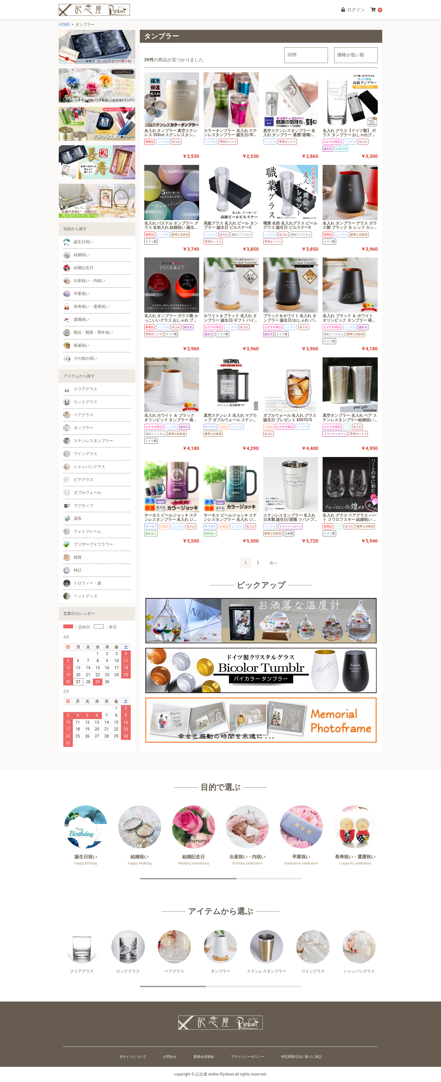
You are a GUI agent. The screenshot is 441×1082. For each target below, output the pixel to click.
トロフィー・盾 (82, 583)
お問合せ (170, 1057)
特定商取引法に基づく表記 (301, 1057)
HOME (64, 24)
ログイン (352, 9)
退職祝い (76, 319)
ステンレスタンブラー (88, 440)
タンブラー (78, 427)
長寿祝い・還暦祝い (86, 306)
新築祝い (76, 345)
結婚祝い (76, 255)
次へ (273, 563)
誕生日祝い (78, 242)
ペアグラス (78, 414)
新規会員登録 (204, 1057)
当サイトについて (132, 1057)
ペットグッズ (80, 596)
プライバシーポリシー (247, 1057)
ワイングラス (80, 453)
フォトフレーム (82, 531)
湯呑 (72, 518)
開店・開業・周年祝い (88, 332)
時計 (72, 570)
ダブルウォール (82, 492)
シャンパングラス (84, 466)
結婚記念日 (78, 268)
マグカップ (78, 505)
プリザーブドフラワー (88, 544)
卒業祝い (76, 293)
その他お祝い (80, 358)
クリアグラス (80, 389)
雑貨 (72, 557)
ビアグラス (78, 479)
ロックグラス (80, 402)
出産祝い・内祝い (84, 280)
